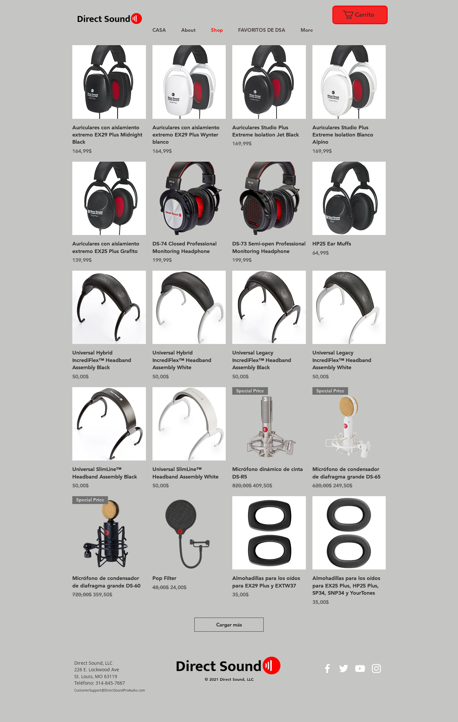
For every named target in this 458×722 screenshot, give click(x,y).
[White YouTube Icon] (360, 668)
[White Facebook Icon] (327, 668)
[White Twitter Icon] (344, 668)
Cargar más (229, 625)
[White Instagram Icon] (376, 668)
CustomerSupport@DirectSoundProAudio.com (109, 690)
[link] (359, 14)
